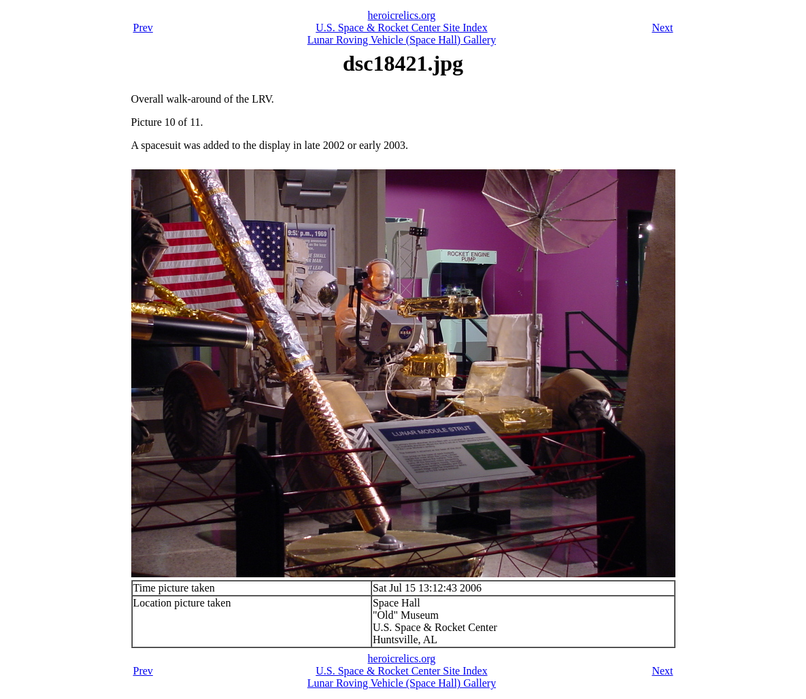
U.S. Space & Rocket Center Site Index (401, 27)
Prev (143, 27)
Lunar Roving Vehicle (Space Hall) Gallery (401, 40)
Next (662, 27)
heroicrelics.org (402, 15)
